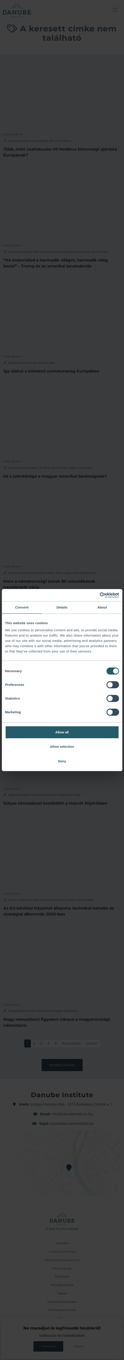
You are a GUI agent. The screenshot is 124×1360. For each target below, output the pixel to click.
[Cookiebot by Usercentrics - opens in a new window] (99, 595)
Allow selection (62, 746)
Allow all (62, 732)
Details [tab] (62, 607)
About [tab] (102, 607)
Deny (62, 761)
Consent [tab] (22, 607)
